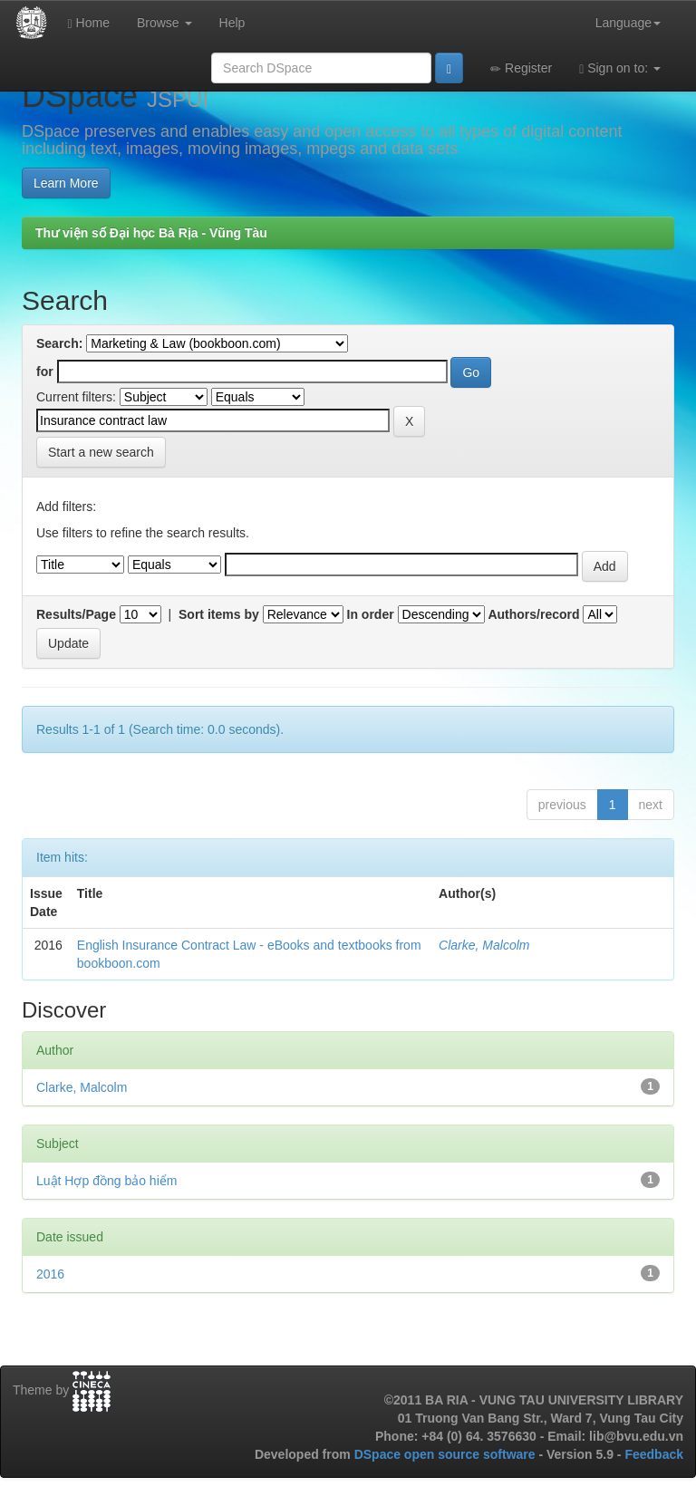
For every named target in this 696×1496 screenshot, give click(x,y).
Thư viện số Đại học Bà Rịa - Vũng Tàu (151, 233)
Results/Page (76, 614)
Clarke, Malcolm (484, 945)
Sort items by (219, 614)
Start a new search (101, 452)
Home (89, 23)
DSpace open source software (446, 1454)
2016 (50, 1274)
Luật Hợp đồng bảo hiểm (106, 1180)
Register (521, 68)
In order (370, 614)
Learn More (66, 183)
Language (628, 22)
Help (232, 22)
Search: (59, 343)
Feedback (653, 1454)
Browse (164, 22)
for (44, 371)
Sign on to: (620, 68)
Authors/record (533, 614)
